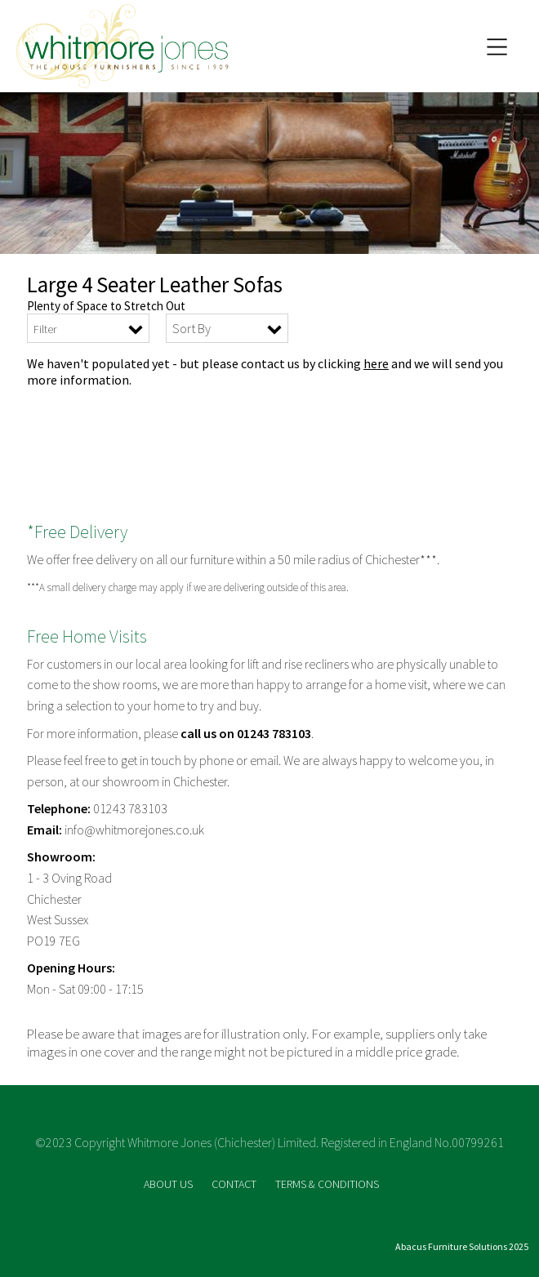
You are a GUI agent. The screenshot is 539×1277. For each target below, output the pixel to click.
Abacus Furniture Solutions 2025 (461, 1246)
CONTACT (235, 1184)
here (376, 363)
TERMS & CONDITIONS (327, 1184)
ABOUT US (169, 1184)
